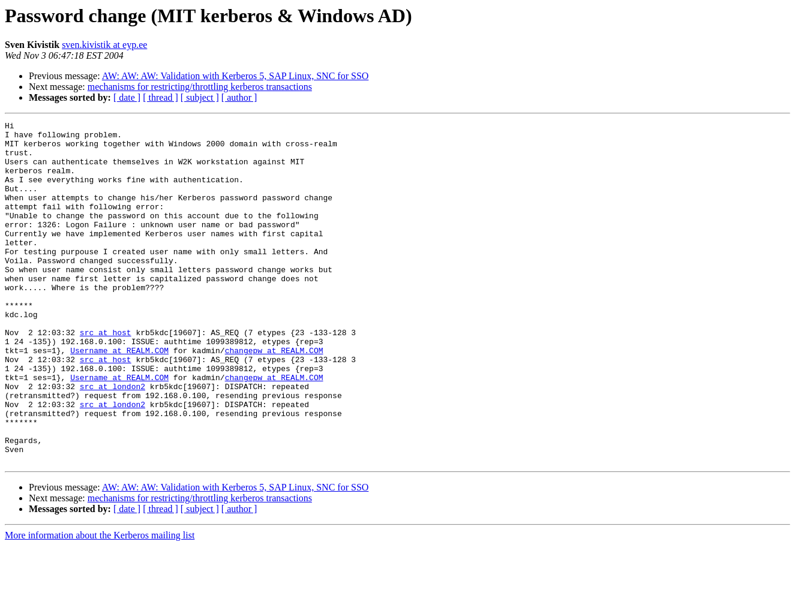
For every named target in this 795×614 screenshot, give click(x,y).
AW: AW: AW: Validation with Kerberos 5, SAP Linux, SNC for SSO (235, 76)
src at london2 (112, 440)
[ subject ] (200, 97)
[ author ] (239, 97)
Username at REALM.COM (119, 397)
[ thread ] (160, 97)
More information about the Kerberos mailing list (99, 603)
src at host (105, 375)
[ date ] (126, 97)
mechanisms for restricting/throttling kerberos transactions (200, 87)
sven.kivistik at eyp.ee (104, 45)
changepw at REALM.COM (274, 397)
